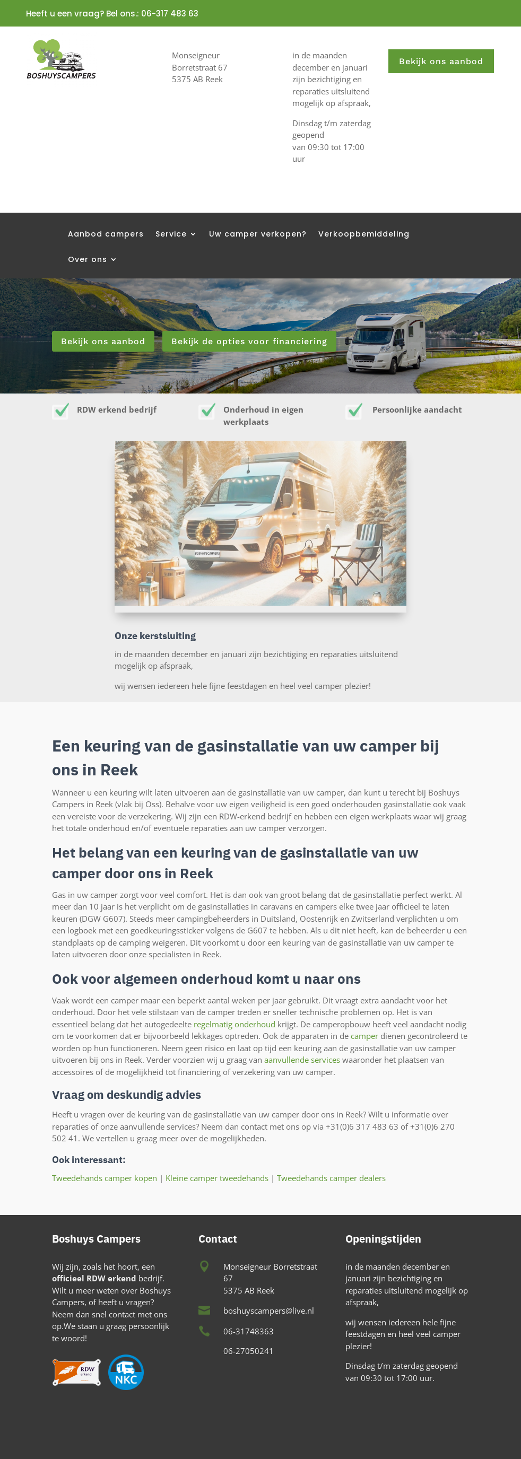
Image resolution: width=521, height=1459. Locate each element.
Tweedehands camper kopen (104, 1178)
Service (171, 234)
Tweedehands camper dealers (330, 1178)
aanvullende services (302, 1059)
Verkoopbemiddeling (364, 234)
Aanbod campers (106, 234)
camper (364, 1035)
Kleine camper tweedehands (217, 1178)
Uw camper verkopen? (258, 234)
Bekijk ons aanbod (441, 61)
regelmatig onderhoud (234, 1024)
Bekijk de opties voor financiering (249, 341)
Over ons (87, 260)
